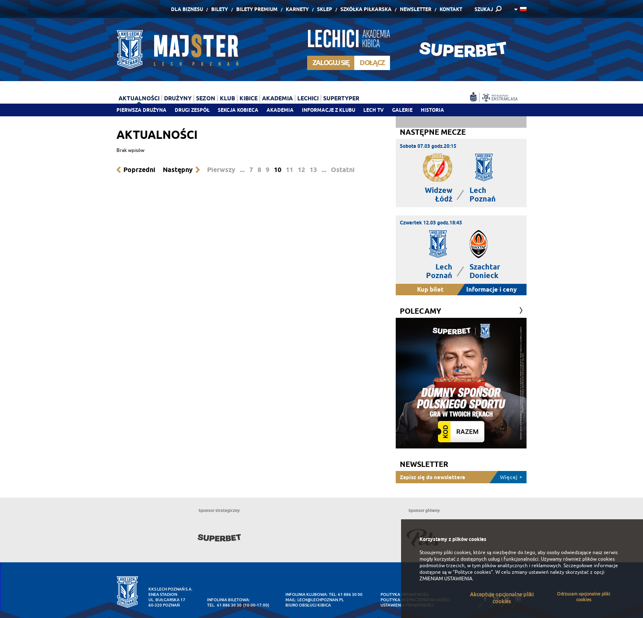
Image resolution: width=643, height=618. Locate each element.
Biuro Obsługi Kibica (308, 605)
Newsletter (415, 9)
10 (277, 170)
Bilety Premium (257, 9)
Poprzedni (139, 170)
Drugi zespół (192, 110)
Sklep (324, 9)
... (242, 170)
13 (313, 170)
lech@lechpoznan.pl (320, 599)
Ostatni (343, 170)
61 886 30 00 (350, 594)
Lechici (308, 98)
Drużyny (178, 98)
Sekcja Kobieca (238, 110)
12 (301, 170)
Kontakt (451, 9)
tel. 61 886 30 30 (224, 605)
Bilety (219, 9)
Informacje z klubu (328, 110)
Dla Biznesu (187, 9)
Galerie (402, 110)
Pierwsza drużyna (141, 110)
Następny (178, 170)
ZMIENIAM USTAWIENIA (446, 578)
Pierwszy (221, 170)
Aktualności (139, 98)
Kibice (248, 98)
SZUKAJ (483, 9)
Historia (432, 110)
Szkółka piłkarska (366, 9)
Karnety (297, 9)
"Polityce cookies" (473, 572)
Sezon (205, 98)
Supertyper (341, 98)
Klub (227, 98)
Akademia (280, 110)
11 (289, 170)
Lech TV (373, 110)
